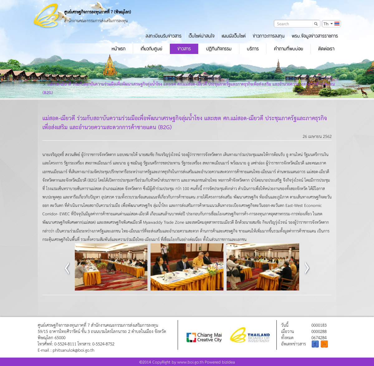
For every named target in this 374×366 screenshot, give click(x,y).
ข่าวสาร (184, 48)
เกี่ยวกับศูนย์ (151, 48)
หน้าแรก (118, 48)
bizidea (228, 362)
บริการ (253, 48)
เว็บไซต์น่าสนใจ (201, 35)
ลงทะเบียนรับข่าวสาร (163, 35)
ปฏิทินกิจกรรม (219, 48)
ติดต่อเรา (326, 48)
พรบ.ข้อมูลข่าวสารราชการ (315, 35)
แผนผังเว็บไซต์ (234, 35)
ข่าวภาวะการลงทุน (269, 35)
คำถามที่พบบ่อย (288, 48)
